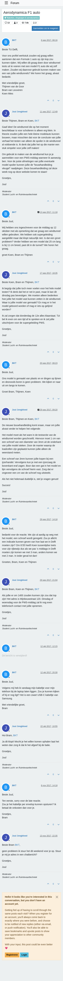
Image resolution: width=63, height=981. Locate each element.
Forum (15, 3)
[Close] (57, 897)
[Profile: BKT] (37, 120)
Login (24, 955)
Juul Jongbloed (19, 111)
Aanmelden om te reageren (45, 28)
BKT (14, 40)
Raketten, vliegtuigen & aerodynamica (21, 18)
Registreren (12, 955)
